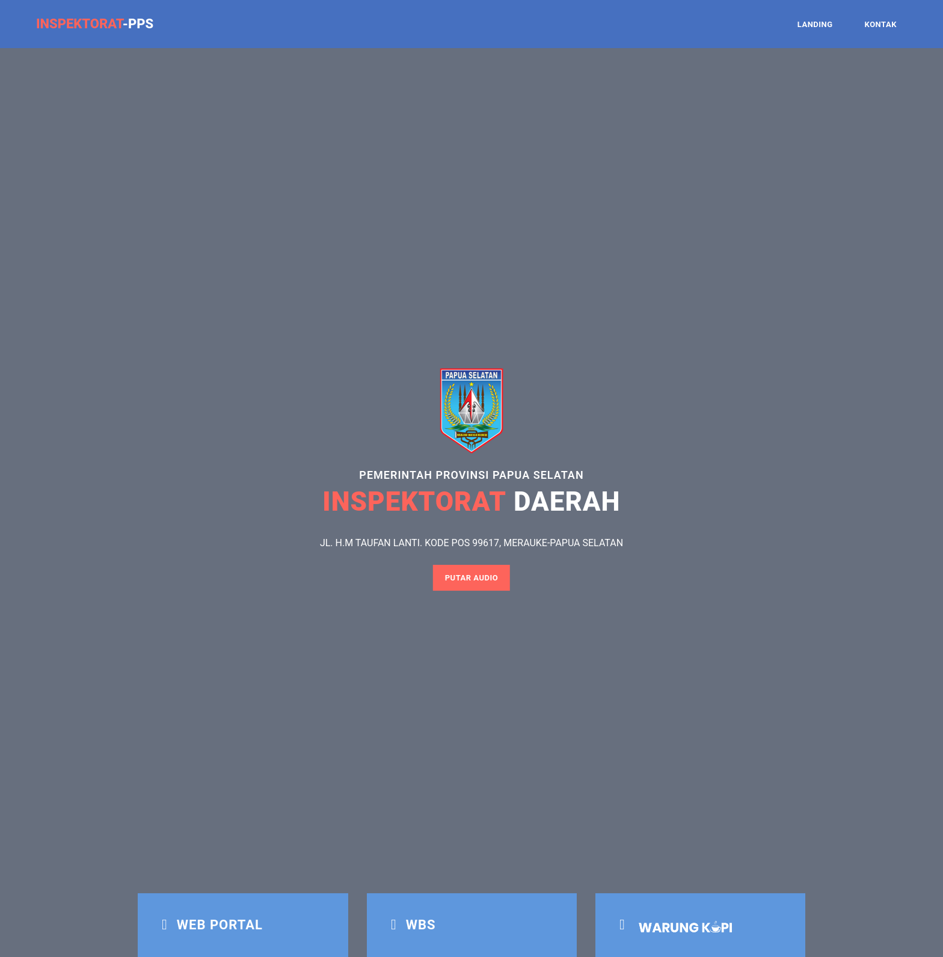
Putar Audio (472, 577)
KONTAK (881, 24)
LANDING (815, 24)
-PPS (94, 23)
